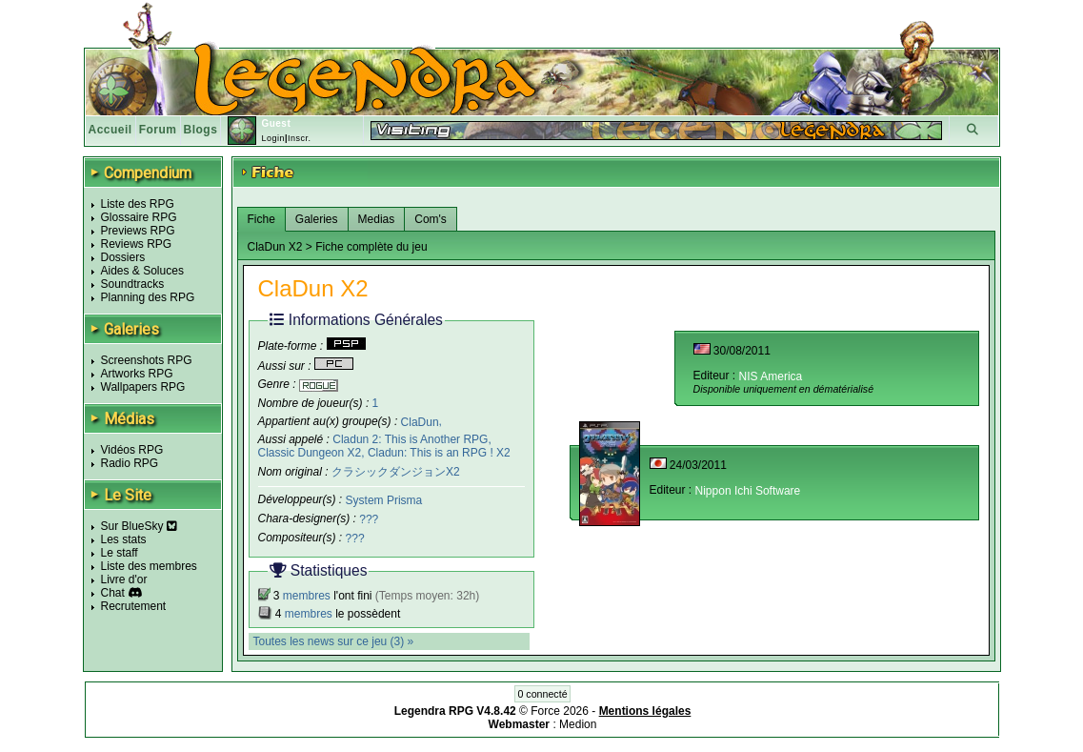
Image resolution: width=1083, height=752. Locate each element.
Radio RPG (130, 463)
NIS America (771, 376)
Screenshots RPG (146, 360)
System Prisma (384, 500)
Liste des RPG (137, 204)
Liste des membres (149, 566)
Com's (430, 219)
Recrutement (134, 606)
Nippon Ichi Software (748, 491)
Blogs (201, 129)
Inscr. (299, 138)
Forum (158, 129)
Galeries (316, 219)
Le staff (119, 552)
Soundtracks (133, 284)
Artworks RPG (137, 373)
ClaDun (420, 421)
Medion (577, 724)
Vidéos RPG (132, 450)
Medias (376, 219)
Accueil (110, 129)
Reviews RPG (136, 244)
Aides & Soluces (142, 270)
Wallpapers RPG (143, 387)
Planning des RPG (148, 297)
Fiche (261, 219)
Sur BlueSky (139, 526)
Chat (113, 593)
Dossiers (123, 257)
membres (307, 595)
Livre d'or (124, 579)
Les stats (124, 539)
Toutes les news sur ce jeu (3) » (333, 641)
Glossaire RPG (139, 217)
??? (368, 519)
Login (273, 138)
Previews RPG (138, 230)
